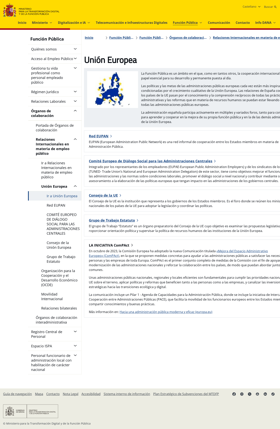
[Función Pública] (120, 37)
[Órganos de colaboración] (169, 37)
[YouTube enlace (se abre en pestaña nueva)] (257, 394)
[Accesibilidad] (91, 394)
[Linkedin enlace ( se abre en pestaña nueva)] (265, 394)
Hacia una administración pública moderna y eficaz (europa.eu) (168, 354)
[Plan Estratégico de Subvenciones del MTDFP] (186, 394)
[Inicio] (91, 37)
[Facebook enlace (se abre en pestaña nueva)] (234, 394)
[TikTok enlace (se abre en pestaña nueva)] (273, 394)
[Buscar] (270, 6)
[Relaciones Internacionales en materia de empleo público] (218, 37)
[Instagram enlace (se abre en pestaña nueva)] (242, 394)
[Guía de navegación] (17, 394)
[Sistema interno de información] (127, 394)
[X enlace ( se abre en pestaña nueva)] (249, 394)
